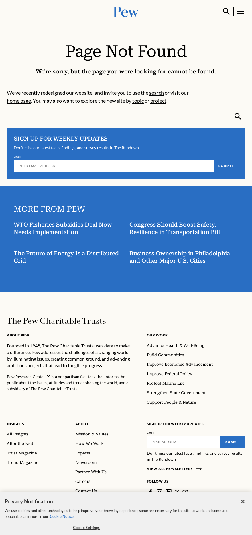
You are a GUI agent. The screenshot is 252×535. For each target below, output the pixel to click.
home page (19, 101)
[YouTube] (185, 492)
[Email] (114, 166)
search (156, 93)
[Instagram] (159, 492)
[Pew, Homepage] (126, 11)
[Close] (243, 505)
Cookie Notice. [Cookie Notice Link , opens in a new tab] (62, 520)
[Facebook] (150, 492)
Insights (15, 424)
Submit (225, 166)
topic (138, 101)
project (158, 101)
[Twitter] (177, 492)
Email (17, 156)
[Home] (56, 321)
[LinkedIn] (168, 492)
